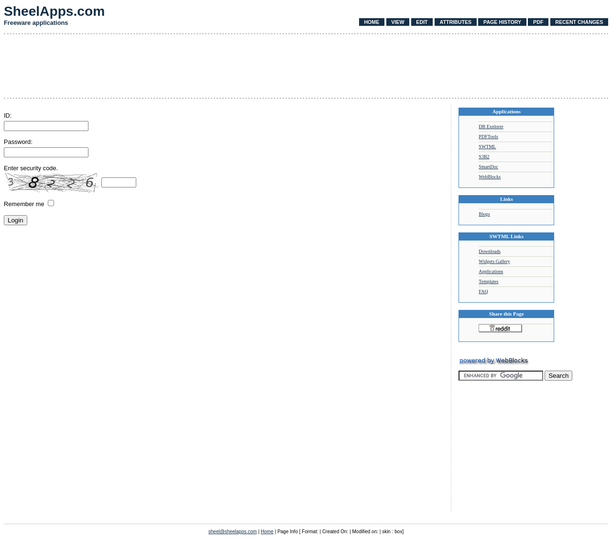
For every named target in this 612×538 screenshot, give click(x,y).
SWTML (487, 146)
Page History (502, 22)
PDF (538, 22)
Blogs (484, 214)
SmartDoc (488, 166)
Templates (488, 281)
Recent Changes (579, 22)
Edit (421, 22)
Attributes (455, 22)
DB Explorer (491, 126)
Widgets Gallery (494, 261)
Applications (491, 271)
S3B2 (484, 156)
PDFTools (488, 136)
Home (371, 22)
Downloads (490, 251)
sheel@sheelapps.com (232, 531)
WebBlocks (490, 176)
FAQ (483, 291)
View (397, 22)
